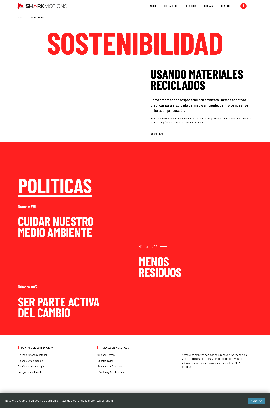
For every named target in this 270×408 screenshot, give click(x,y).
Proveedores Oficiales (109, 366)
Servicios (190, 5)
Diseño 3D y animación (30, 360)
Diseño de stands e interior (32, 354)
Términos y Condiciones (110, 372)
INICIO (152, 5)
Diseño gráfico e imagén (31, 366)
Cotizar (208, 5)
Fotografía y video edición (32, 372)
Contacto (226, 5)
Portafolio (170, 5)
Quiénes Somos (106, 354)
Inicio (20, 17)
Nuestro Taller (105, 360)
